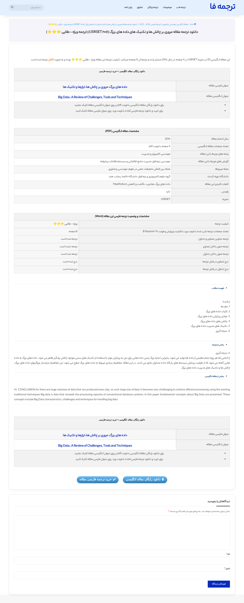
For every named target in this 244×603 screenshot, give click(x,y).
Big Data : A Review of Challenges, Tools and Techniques (95, 97)
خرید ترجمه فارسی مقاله (98, 480)
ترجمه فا (182, 7)
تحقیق (140, 7)
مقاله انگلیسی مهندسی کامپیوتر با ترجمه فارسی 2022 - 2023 (164, 24)
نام (228, 554)
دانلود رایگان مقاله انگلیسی (145, 480)
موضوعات (167, 7)
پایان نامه (128, 7)
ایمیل (227, 568)
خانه (193, 24)
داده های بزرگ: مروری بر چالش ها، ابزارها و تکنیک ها (95, 87)
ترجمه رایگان (152, 7)
